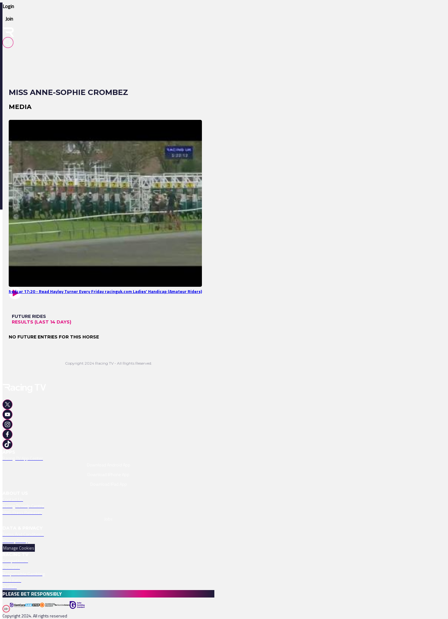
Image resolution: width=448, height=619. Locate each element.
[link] (108, 203)
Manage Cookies (18, 548)
